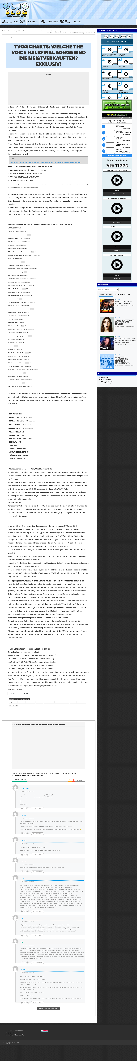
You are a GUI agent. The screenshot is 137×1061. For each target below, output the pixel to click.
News (16, 22)
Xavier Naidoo (13, 705)
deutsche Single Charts (65, 22)
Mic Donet (40, 702)
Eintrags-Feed (106, 379)
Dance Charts (53, 22)
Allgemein (117, 299)
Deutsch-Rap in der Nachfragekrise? (123, 303)
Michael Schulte (49, 702)
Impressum (10, 1033)
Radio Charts (43, 22)
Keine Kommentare (130, 305)
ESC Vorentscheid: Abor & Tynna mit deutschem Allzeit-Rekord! (125, 340)
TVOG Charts (81, 702)
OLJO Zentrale (33, 22)
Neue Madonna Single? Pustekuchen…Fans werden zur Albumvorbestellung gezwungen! (33, 31)
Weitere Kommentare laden (48, 1008)
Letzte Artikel (106, 295)
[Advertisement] (48, 88)
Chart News (4, 35)
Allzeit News (22, 22)
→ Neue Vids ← (77, 22)
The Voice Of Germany (62, 702)
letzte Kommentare (122, 295)
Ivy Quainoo (12, 702)
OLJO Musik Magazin (7, 22)
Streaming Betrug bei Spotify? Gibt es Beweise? (124, 322)
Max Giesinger (31, 702)
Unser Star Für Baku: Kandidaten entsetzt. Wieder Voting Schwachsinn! (69, 33)
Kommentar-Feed (107, 381)
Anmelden (104, 378)
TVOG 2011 (73, 702)
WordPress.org (106, 383)
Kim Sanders (21, 702)
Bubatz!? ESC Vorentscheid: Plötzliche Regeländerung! (122, 360)
